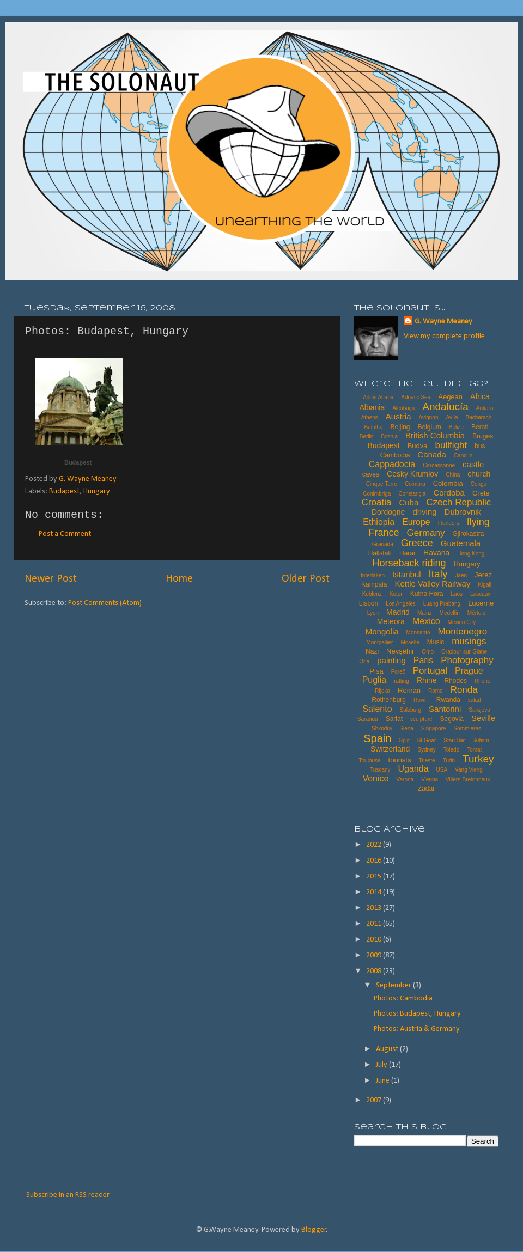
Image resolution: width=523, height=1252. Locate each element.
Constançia (411, 494)
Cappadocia (392, 464)
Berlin (367, 436)
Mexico (426, 621)
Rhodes (456, 681)
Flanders (448, 523)
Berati (479, 427)
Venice (375, 778)
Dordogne (388, 512)
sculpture (421, 719)
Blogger (313, 1230)
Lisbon (368, 603)
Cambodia (395, 455)
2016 (374, 861)
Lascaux (480, 594)
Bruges (482, 436)
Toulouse (370, 761)
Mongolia (382, 631)
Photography (467, 660)
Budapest (78, 462)
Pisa (376, 671)
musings (469, 641)
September (394, 985)
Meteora (391, 621)
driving (424, 511)
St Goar (426, 740)
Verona (404, 780)
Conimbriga (377, 494)
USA (442, 770)
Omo (428, 652)
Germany (426, 533)
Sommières (467, 728)
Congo (478, 484)
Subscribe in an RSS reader (68, 1195)
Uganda (413, 768)
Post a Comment (65, 534)
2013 (374, 908)
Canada (431, 454)
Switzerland (390, 748)
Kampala (374, 584)
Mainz (424, 613)
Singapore (433, 728)
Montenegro (463, 631)
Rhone (482, 681)
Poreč (398, 672)
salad (474, 700)
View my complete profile (444, 336)
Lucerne (481, 603)
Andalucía (445, 406)
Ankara (485, 408)
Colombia (448, 483)
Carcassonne (439, 465)
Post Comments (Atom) (105, 603)
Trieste (426, 761)
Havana (436, 552)
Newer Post (51, 578)
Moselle (409, 642)
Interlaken (373, 575)
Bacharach (479, 417)
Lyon (373, 613)
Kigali (484, 585)
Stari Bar (454, 740)
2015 (374, 876)
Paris (423, 660)
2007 (374, 1100)
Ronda (464, 690)
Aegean (450, 397)
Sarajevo (479, 710)
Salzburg (410, 710)
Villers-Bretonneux (468, 780)
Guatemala (461, 543)
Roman (409, 690)
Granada (382, 544)
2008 (374, 971)
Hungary (96, 491)
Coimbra (415, 484)
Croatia (377, 502)
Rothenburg (389, 700)
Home (179, 578)
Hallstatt (380, 553)
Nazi (372, 651)
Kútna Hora (426, 593)
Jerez (483, 575)
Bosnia (389, 436)
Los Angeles (401, 604)
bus (480, 446)
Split (404, 740)
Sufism (480, 740)
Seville (483, 718)
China (453, 475)
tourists (399, 760)
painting (391, 660)
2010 (374, 940)
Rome (435, 691)
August (388, 1049)
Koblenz (372, 594)
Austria (398, 416)
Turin (449, 761)
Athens (369, 417)
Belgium (429, 427)
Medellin (450, 613)
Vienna (429, 780)
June (383, 1081)
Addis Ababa (378, 397)
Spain (377, 738)
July (382, 1065)
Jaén (461, 575)
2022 (374, 845)
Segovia (452, 719)
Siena (406, 728)
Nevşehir (400, 651)
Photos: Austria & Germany (417, 1029)
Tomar (474, 750)
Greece (417, 543)
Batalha (373, 427)
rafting (401, 681)
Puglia (374, 680)
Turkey (478, 759)
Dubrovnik (463, 511)
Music (435, 642)
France (384, 532)
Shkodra (382, 728)
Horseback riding (409, 563)
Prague (469, 670)
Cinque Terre (381, 484)
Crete (481, 493)
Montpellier (379, 642)
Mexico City (462, 622)
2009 (374, 955)
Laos (457, 594)
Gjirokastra (468, 534)
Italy (438, 573)
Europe (416, 522)
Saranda (367, 719)
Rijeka (382, 691)
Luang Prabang (441, 604)
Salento (377, 708)
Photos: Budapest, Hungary (417, 1014)
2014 (374, 892)
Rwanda (448, 700)
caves (370, 474)
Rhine (427, 680)
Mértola (476, 613)
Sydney (426, 750)
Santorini (445, 708)
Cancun (463, 456)
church (478, 473)
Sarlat (394, 719)
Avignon (428, 417)
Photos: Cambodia (403, 998)
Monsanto (418, 633)
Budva (418, 446)
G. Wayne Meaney (443, 321)
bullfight (451, 445)
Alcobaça (403, 408)
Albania (372, 407)
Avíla (452, 417)
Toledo (451, 750)
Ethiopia (378, 522)
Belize (456, 427)
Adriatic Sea (415, 397)
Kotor (396, 594)
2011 (374, 924)
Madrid (398, 612)
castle (473, 464)
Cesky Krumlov (412, 473)
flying (478, 521)
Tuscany (380, 770)
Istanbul (406, 574)
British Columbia (435, 435)
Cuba (408, 502)
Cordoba (449, 492)
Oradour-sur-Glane (464, 652)
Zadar (426, 788)
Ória (364, 661)
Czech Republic (458, 502)
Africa (480, 396)
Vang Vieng (469, 770)
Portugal (430, 670)
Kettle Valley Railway (432, 583)
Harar (407, 553)
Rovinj (421, 700)
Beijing (400, 427)
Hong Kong (470, 554)
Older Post (306, 578)
